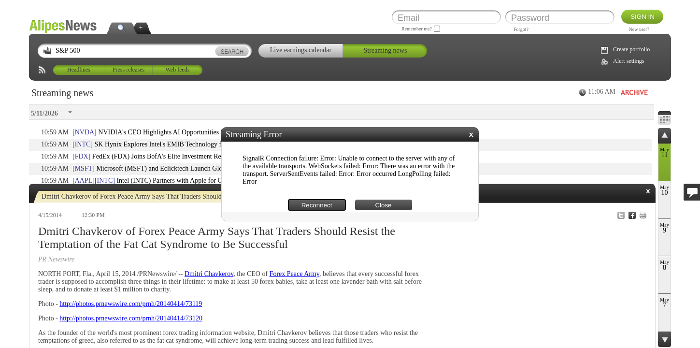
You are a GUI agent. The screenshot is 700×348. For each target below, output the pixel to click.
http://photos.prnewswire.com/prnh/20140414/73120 (130, 318)
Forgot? (521, 29)
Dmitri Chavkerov (209, 273)
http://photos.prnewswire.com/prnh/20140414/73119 (130, 303)
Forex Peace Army (294, 273)
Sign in (642, 16)
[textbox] (145, 51)
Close (383, 205)
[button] (471, 134)
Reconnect (316, 205)
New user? (639, 29)
